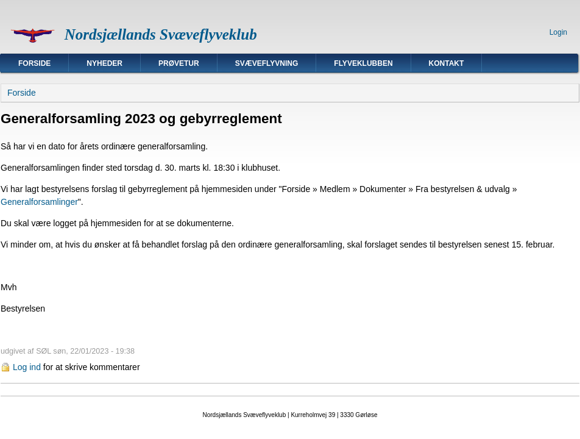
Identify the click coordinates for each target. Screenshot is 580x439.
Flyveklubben (363, 63)
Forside (34, 63)
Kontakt (446, 63)
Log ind (27, 367)
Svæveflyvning (267, 63)
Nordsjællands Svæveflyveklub (161, 34)
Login (558, 32)
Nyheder (104, 63)
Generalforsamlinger (39, 202)
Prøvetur (178, 63)
